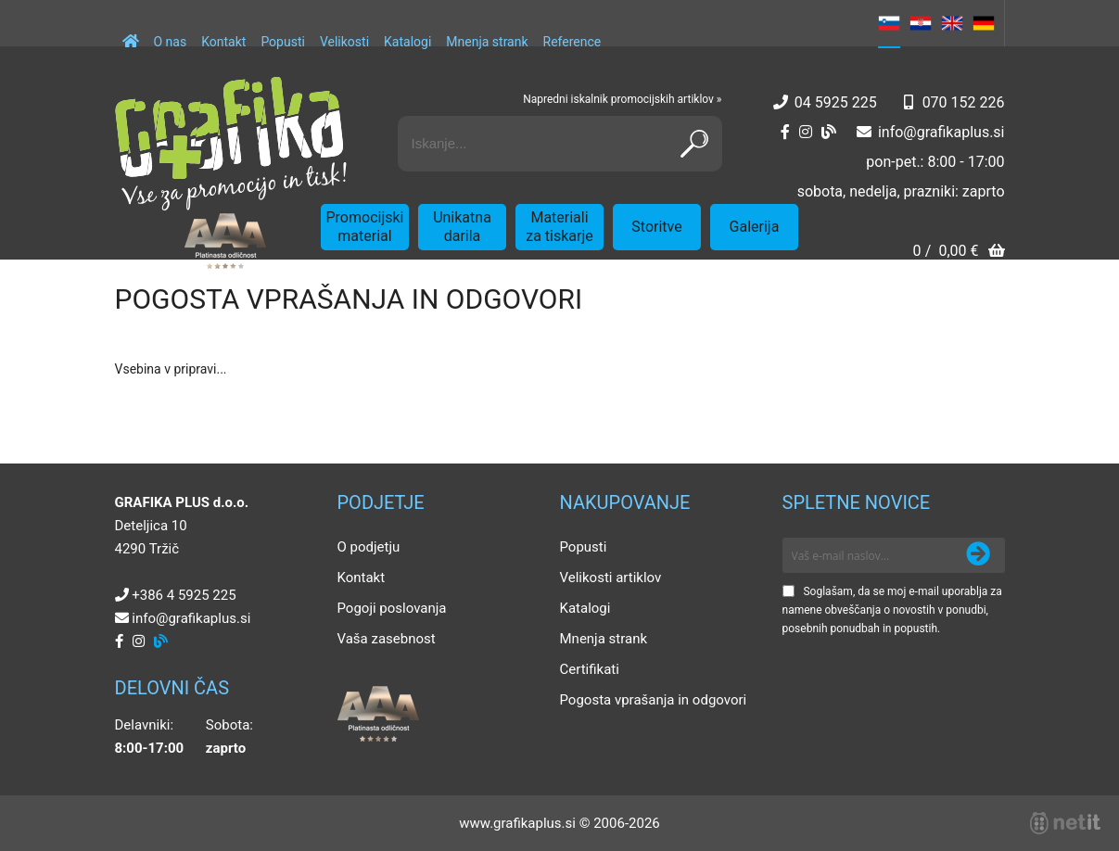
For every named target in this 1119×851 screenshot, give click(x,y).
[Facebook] (785, 132)
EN (952, 23)
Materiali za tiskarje (559, 227)
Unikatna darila (462, 227)
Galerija (755, 226)
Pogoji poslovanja (392, 608)
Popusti (283, 41)
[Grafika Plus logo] (231, 143)
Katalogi (407, 41)
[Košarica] (958, 252)
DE (984, 23)
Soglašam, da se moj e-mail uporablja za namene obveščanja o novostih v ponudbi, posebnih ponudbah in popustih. (892, 610)
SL (889, 23)
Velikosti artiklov (611, 577)
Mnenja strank (487, 41)
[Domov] (130, 32)
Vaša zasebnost (386, 638)
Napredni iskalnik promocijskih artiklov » (622, 99)
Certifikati (589, 669)
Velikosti (344, 41)
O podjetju (369, 547)
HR (920, 23)
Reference (572, 41)
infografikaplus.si (941, 132)
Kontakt (223, 41)
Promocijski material (365, 227)
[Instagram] (805, 132)
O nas (170, 41)
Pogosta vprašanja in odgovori (653, 700)
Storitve (656, 226)
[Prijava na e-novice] (978, 555)
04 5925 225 (836, 102)
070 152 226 (963, 102)
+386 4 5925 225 (183, 595)
